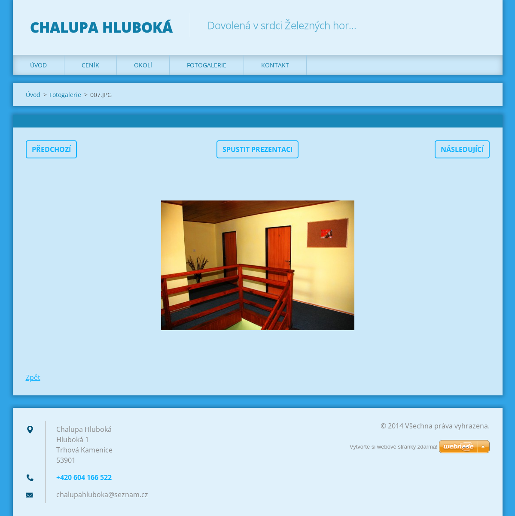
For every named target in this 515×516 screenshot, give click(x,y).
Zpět (33, 377)
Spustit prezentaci (257, 149)
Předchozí (51, 149)
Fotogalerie (206, 65)
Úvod (38, 65)
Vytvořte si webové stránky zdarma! (394, 446)
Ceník (90, 65)
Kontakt (275, 65)
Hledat (480, 25)
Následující (462, 149)
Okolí (143, 65)
